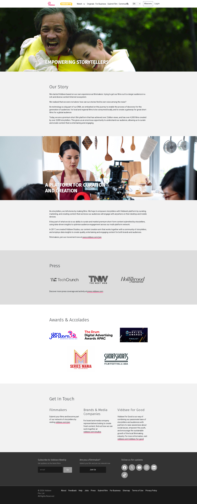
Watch (81, 4)
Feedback (72, 490)
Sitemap (126, 490)
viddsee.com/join (63, 422)
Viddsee (46, 4)
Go (68, 470)
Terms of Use (137, 490)
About (63, 490)
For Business (100, 4)
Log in (157, 4)
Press (93, 490)
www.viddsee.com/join (92, 237)
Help (80, 490)
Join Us (93, 470)
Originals (90, 4)
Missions (148, 4)
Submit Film (113, 4)
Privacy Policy (151, 490)
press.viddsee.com (95, 291)
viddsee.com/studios (92, 432)
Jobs (87, 490)
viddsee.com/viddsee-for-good (131, 439)
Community (124, 4)
